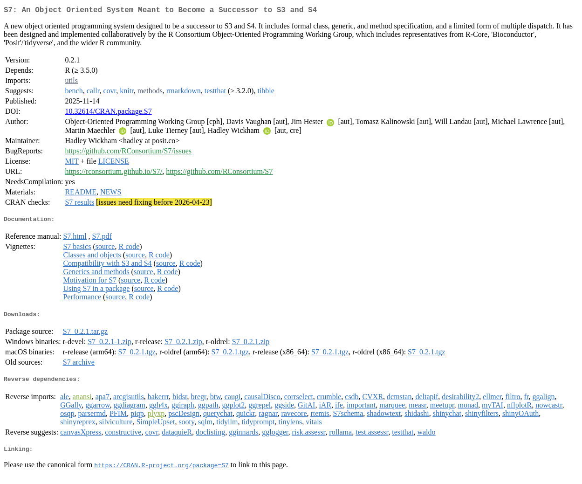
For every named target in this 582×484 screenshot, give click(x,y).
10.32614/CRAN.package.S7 (108, 113)
